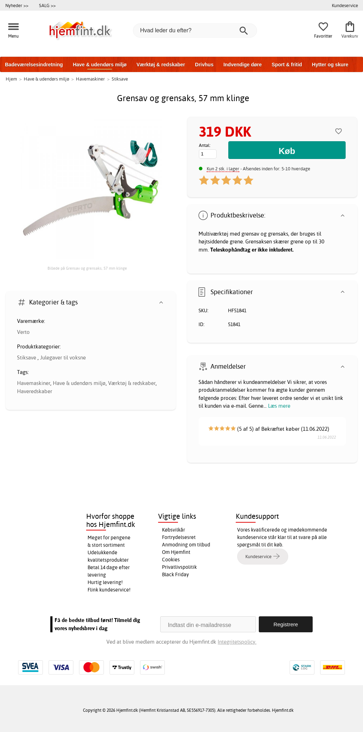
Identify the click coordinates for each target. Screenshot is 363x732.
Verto (23, 332)
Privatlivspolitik (179, 567)
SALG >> (47, 5)
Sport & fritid (287, 64)
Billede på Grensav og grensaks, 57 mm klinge (87, 268)
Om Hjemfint (176, 552)
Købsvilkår (173, 530)
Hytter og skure (330, 64)
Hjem (11, 79)
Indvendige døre (242, 64)
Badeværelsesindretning (34, 64)
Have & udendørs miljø (100, 64)
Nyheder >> (16, 5)
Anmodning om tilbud (186, 544)
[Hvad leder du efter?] (195, 30)
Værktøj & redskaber (160, 64)
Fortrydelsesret (179, 537)
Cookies (171, 559)
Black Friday (175, 574)
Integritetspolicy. (237, 641)
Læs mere (279, 405)
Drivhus (204, 64)
